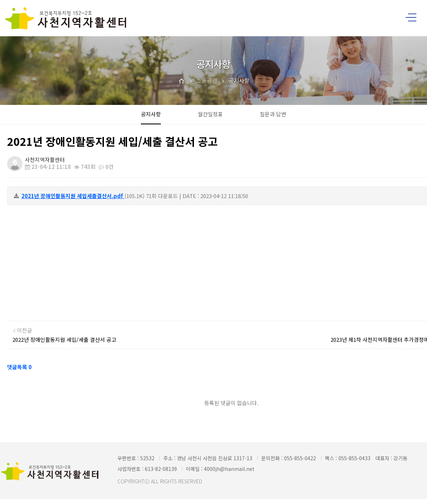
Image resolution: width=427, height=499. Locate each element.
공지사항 (151, 114)
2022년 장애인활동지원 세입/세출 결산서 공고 (64, 339)
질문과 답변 (273, 114)
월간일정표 (210, 114)
